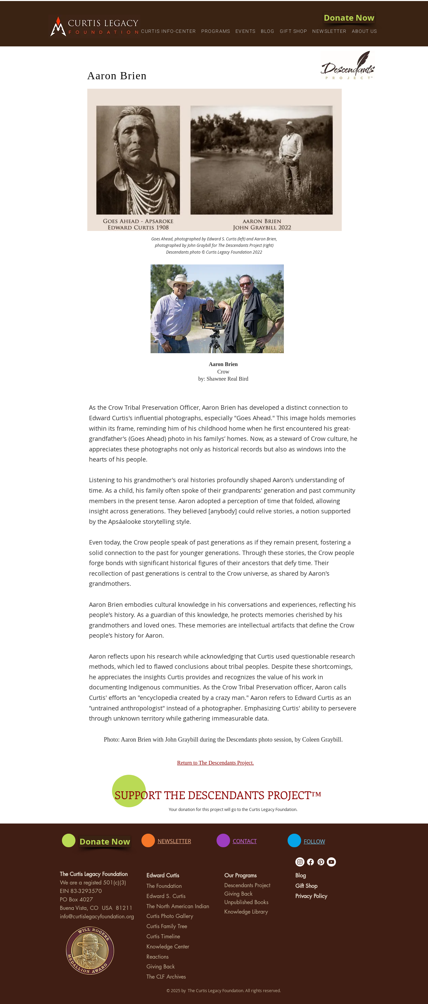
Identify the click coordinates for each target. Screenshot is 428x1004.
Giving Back (161, 966)
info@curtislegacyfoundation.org (97, 916)
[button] (169, 31)
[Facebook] (310, 862)
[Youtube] (331, 862)
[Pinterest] (320, 862)
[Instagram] (300, 862)
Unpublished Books (246, 902)
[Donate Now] (349, 17)
